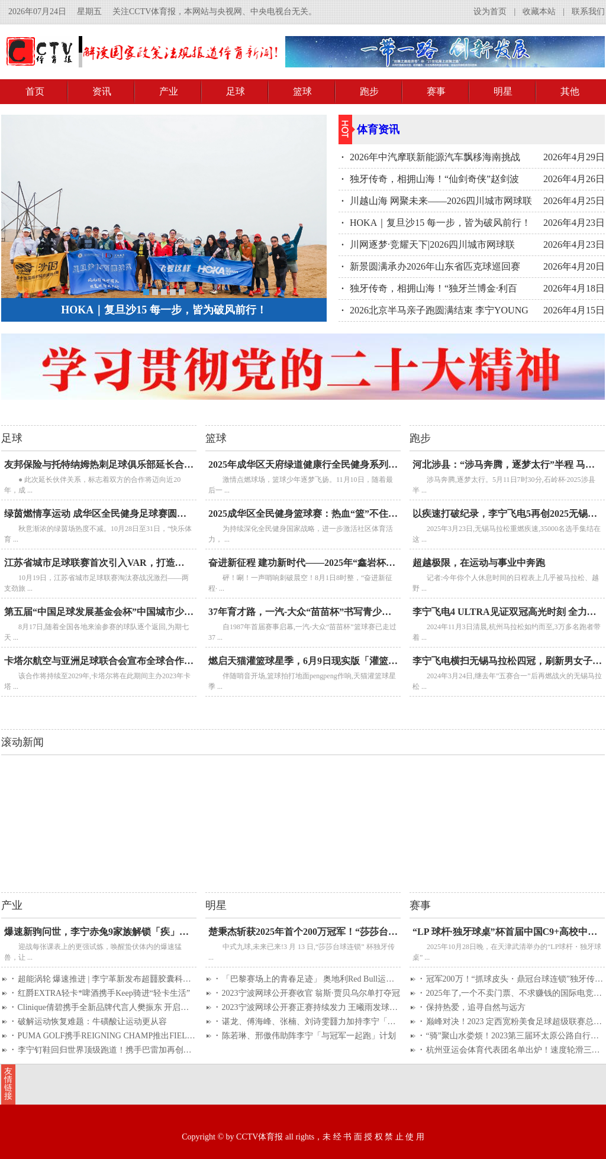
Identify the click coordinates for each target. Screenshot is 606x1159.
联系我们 (588, 11)
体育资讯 (378, 129)
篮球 (302, 91)
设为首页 (490, 11)
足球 (235, 91)
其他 (569, 91)
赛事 (436, 91)
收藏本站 (539, 11)
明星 (503, 91)
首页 (34, 91)
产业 (168, 91)
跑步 (369, 91)
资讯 (101, 91)
